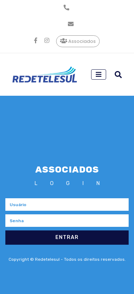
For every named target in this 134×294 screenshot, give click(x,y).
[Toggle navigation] (98, 74)
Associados (78, 41)
